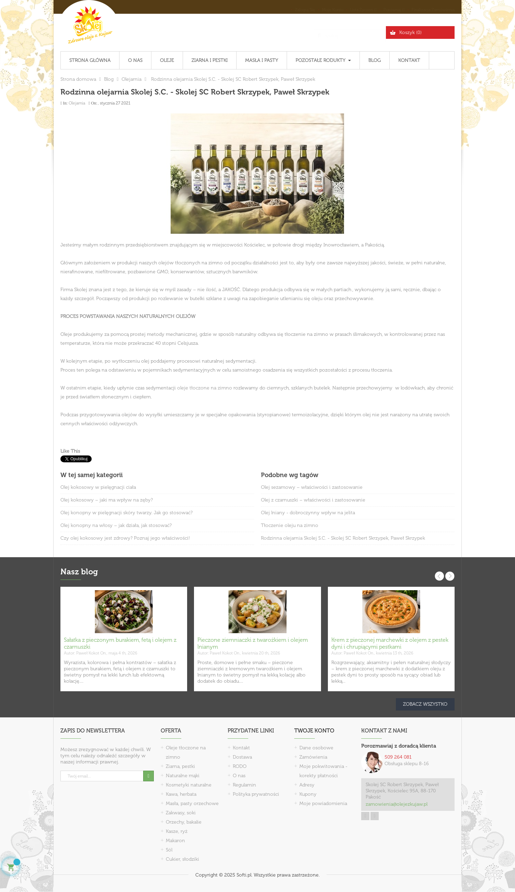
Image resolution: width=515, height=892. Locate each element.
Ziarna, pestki (180, 766)
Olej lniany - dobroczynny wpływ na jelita (308, 513)
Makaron (175, 841)
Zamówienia (313, 757)
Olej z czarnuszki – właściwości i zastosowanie (313, 500)
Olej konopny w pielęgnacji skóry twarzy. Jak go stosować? (126, 513)
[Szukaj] (350, 32)
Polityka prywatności (256, 794)
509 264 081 (398, 757)
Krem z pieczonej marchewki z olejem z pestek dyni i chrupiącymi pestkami (389, 643)
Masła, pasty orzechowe (192, 803)
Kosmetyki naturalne (188, 785)
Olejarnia (77, 103)
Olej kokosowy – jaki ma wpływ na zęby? (106, 500)
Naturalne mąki (182, 776)
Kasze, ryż (176, 831)
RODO (240, 766)
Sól (169, 850)
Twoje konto (314, 730)
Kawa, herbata (181, 794)
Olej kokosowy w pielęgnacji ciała (98, 487)
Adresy (306, 785)
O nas (239, 776)
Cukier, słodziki (182, 859)
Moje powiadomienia (323, 803)
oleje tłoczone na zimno (204, 388)
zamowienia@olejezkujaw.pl (396, 804)
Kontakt (241, 748)
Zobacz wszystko (425, 704)
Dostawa (242, 757)
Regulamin (244, 785)
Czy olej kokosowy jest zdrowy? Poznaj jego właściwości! (125, 538)
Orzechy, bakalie (184, 822)
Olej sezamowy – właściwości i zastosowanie (312, 487)
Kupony (308, 794)
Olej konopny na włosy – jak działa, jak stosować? (116, 525)
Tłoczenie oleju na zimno (289, 525)
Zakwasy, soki (181, 813)
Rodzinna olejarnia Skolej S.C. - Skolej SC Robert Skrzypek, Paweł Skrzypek (343, 538)
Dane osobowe (316, 748)
